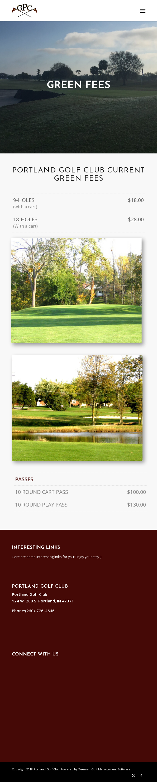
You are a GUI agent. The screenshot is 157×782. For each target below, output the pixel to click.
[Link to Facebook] (141, 775)
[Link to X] (133, 775)
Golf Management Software (110, 769)
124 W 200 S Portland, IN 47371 (44, 600)
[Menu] (142, 10)
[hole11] (79, 290)
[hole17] (71, 408)
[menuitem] (142, 10)
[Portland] (65, 10)
